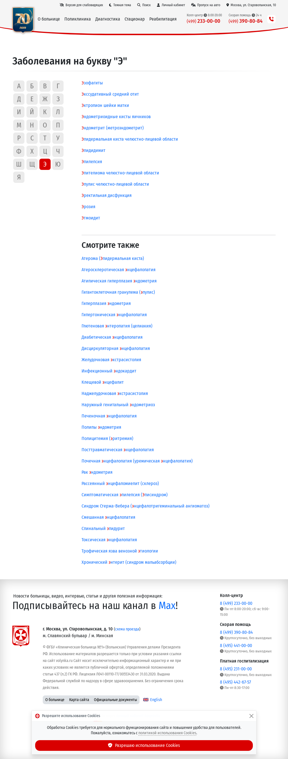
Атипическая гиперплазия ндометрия (119, 281)
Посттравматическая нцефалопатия (118, 449)
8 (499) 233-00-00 (236, 603)
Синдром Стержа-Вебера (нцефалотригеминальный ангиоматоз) (146, 506)
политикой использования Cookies (167, 733)
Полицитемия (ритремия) (107, 438)
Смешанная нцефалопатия (108, 517)
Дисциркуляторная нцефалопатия (116, 348)
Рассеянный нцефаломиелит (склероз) (120, 483)
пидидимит (93, 150)
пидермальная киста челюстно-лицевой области (130, 139)
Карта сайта (79, 699)
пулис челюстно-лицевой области (115, 184)
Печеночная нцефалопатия (109, 416)
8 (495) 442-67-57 (235, 682)
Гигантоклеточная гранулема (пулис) (118, 292)
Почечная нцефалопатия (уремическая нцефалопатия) (137, 461)
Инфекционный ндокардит (109, 371)
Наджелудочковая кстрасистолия (115, 393)
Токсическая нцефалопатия (109, 539)
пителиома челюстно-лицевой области (120, 173)
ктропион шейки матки (105, 105)
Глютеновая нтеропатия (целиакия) (117, 326)
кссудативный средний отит (110, 94)
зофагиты (92, 83)
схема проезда (127, 629)
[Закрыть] (251, 716)
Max (167, 605)
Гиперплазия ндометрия (106, 303)
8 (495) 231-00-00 (236, 669)
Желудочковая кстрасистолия (111, 359)
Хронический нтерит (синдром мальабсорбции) (129, 562)
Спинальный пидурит (103, 528)
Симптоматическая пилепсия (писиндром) (125, 494)
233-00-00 (203, 21)
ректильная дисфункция (107, 195)
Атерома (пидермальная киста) (113, 258)
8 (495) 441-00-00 (236, 645)
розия (88, 206)
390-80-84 (246, 21)
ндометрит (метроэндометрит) (113, 128)
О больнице (54, 699)
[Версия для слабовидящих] (81, 5)
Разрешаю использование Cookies (144, 745)
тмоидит (91, 218)
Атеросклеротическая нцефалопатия (119, 269)
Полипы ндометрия (101, 427)
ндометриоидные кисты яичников (116, 116)
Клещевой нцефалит (103, 382)
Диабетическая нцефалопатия (112, 337)
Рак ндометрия (97, 472)
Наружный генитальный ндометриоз (118, 404)
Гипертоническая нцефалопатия (114, 314)
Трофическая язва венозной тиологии (120, 551)
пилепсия (92, 161)
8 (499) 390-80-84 (236, 632)
